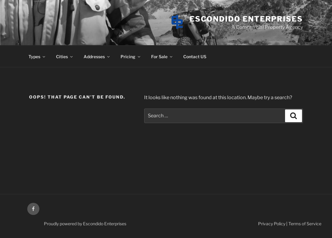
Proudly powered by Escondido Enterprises (85, 223)
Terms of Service (304, 223)
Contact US (194, 56)
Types (37, 56)
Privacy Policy (271, 223)
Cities (65, 56)
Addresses (97, 56)
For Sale (162, 56)
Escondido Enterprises (246, 19)
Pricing (131, 56)
